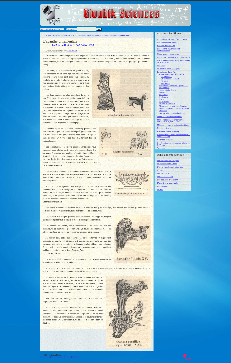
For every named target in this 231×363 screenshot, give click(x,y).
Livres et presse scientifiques (169, 116)
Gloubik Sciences (138, 11)
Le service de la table (170, 79)
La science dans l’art (78, 35)
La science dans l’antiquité (168, 69)
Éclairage (163, 92)
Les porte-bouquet (165, 176)
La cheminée (166, 76)
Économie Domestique (166, 42)
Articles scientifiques (61, 35)
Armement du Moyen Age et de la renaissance (173, 87)
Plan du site (45, 357)
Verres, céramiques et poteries (172, 113)
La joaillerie (164, 101)
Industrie (161, 65)
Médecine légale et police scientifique (173, 125)
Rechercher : (71, 29)
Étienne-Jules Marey (166, 45)
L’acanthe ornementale (167, 183)
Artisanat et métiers (167, 90)
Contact (67, 357)
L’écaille (160, 170)
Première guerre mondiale (168, 131)
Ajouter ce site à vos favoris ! (52, 29)
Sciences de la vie (165, 140)
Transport (163, 111)
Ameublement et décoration (98, 35)
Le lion (160, 189)
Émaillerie (163, 94)
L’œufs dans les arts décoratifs (170, 167)
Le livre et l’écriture (167, 104)
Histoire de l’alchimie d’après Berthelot (173, 57)
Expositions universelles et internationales (168, 50)
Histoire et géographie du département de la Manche (173, 61)
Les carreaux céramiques (168, 160)
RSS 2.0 (75, 357)
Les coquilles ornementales (168, 180)
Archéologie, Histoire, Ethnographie (172, 39)
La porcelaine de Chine (167, 164)
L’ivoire (162, 99)
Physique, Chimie (164, 128)
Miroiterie (165, 81)
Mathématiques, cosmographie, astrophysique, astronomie (170, 121)
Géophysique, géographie (168, 54)
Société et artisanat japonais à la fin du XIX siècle (173, 144)
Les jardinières (163, 173)
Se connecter (57, 357)
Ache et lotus (162, 186)
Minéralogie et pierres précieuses (173, 106)
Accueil (48, 35)
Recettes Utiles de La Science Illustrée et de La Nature (173, 136)
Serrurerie (165, 83)
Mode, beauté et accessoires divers (174, 108)
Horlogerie (163, 97)
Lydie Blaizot (72, 51)
